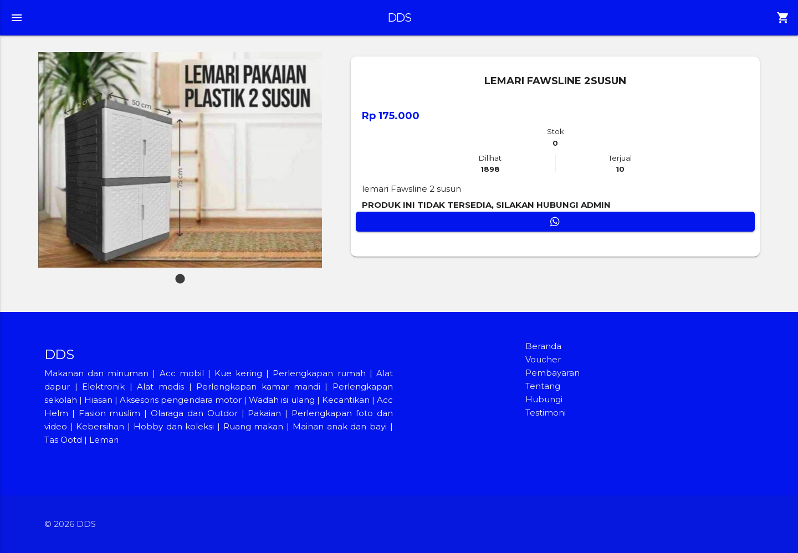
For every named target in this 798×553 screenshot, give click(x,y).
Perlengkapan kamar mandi (258, 386)
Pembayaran (552, 372)
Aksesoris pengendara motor (181, 400)
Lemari (104, 439)
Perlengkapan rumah (319, 373)
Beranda (543, 346)
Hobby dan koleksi (174, 426)
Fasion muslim (110, 413)
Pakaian (264, 413)
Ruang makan (255, 426)
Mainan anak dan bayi (340, 426)
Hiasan (98, 400)
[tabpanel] (180, 160)
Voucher (543, 359)
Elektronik (103, 386)
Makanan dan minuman (96, 373)
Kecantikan (346, 400)
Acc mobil (182, 373)
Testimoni (545, 412)
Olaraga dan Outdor (194, 413)
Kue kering (240, 373)
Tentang (542, 386)
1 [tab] (180, 273)
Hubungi (543, 399)
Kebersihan (100, 426)
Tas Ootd (63, 439)
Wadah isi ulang (281, 400)
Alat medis (160, 386)
